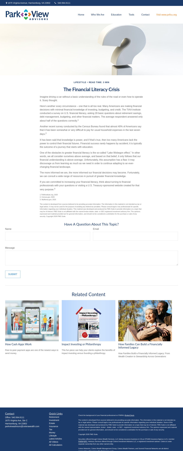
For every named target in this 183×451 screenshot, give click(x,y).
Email (96, 229)
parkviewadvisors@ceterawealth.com (22, 426)
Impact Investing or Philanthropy (81, 344)
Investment (54, 420)
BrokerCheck (129, 415)
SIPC (85, 441)
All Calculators (55, 445)
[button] (81, 14)
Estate (52, 423)
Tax (50, 429)
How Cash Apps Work (18, 344)
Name (8, 229)
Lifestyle (53, 435)
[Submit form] (12, 274)
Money (52, 432)
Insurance (53, 426)
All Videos (53, 442)
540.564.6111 (62, 3)
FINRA (80, 441)
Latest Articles (55, 439)
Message (10, 248)
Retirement (54, 417)
